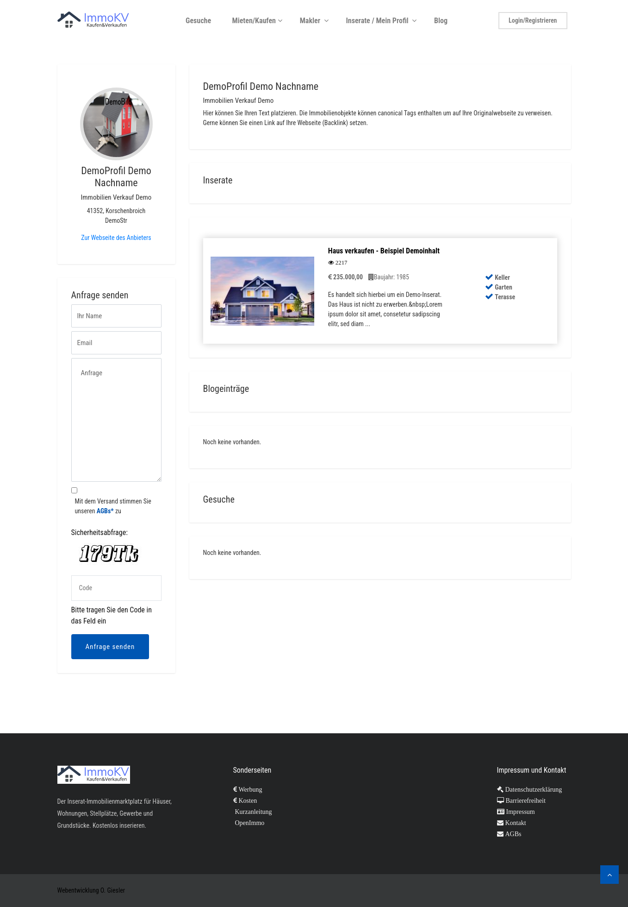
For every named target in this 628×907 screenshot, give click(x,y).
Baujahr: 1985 (388, 277)
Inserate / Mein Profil (382, 20)
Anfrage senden (110, 646)
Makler (315, 20)
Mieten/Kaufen (258, 20)
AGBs (513, 834)
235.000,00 (345, 277)
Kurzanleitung (252, 811)
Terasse (500, 297)
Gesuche (201, 20)
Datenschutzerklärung (533, 789)
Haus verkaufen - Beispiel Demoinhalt (384, 250)
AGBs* (105, 511)
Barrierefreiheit (525, 800)
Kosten (247, 800)
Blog (443, 20)
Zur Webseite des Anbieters (116, 237)
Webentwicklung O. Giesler (91, 890)
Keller (497, 277)
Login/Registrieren (533, 20)
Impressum (519, 811)
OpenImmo (249, 822)
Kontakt (515, 822)
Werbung (249, 789)
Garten (498, 287)
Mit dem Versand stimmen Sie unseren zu (113, 506)
